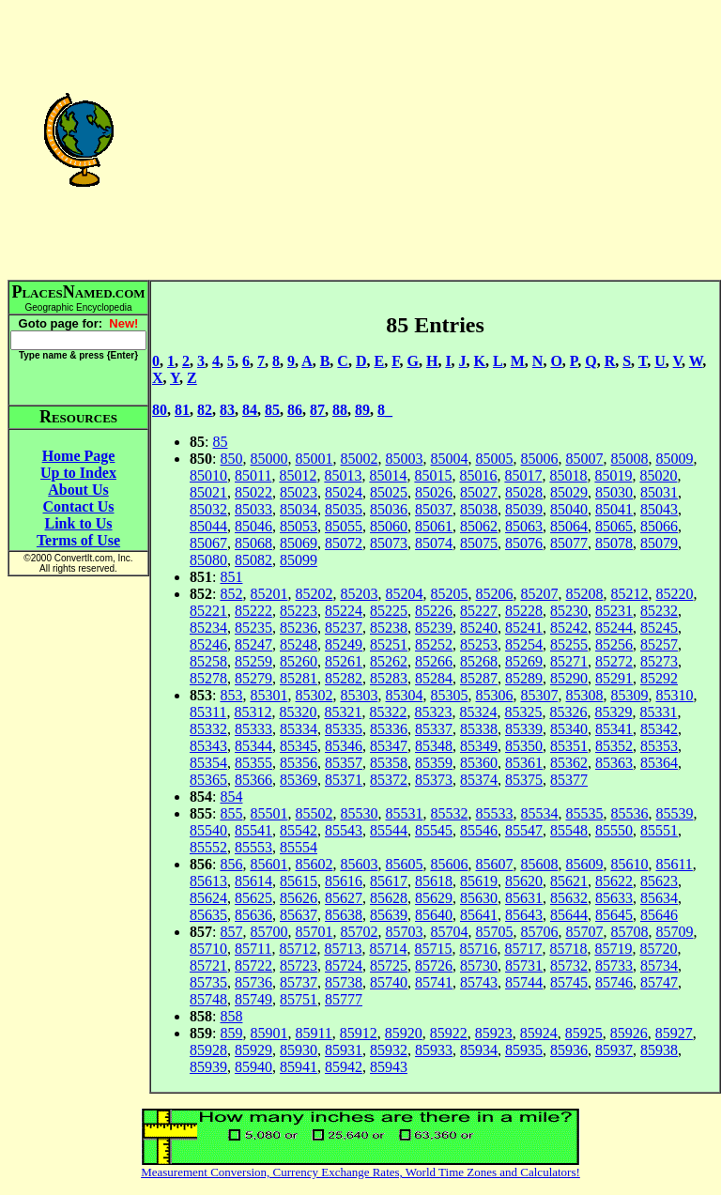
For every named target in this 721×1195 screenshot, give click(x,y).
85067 (208, 543)
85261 (343, 661)
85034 (298, 509)
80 (159, 410)
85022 (253, 492)
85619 (479, 881)
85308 (584, 695)
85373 (434, 780)
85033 (253, 509)
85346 (343, 746)
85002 (358, 459)
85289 (524, 678)
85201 (268, 594)
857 (231, 932)
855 (231, 813)
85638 (343, 915)
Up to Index (78, 473)
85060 (388, 526)
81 (182, 410)
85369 (298, 780)
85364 (659, 763)
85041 (614, 509)
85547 (524, 830)
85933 (434, 1050)
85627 (343, 898)
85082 (253, 560)
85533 (494, 813)
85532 (449, 813)
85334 (298, 729)
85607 (494, 864)
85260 (298, 661)
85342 (659, 729)
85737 (298, 982)
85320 (297, 712)
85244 (614, 628)
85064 (569, 526)
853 (231, 695)
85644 (569, 915)
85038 (479, 509)
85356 (298, 763)
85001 (313, 459)
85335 (343, 729)
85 (272, 410)
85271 (569, 661)
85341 (614, 729)
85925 (584, 1033)
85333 (253, 729)
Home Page (78, 456)
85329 (613, 712)
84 (249, 410)
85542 (298, 830)
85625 (253, 898)
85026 (434, 492)
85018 (568, 475)
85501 (268, 813)
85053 (298, 526)
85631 (524, 898)
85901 (268, 1033)
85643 (524, 915)
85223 (298, 611)
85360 (479, 763)
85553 (253, 847)
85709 (674, 932)
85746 (614, 982)
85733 (614, 965)
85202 (313, 594)
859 (231, 1033)
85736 (253, 982)
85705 (494, 932)
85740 (388, 982)
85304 (403, 695)
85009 (674, 459)
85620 (524, 881)
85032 (208, 509)
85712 (297, 949)
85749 (253, 999)
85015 (433, 475)
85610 (629, 864)
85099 (298, 560)
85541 (253, 830)
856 (231, 864)
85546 (479, 830)
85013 (342, 475)
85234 (208, 628)
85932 (388, 1050)
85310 (674, 695)
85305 (449, 695)
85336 (388, 729)
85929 (253, 1050)
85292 (659, 678)
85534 (539, 813)
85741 (434, 982)
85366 (253, 780)
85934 (479, 1050)
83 (227, 410)
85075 (479, 543)
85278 (208, 678)
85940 (253, 1067)
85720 (658, 949)
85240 (479, 628)
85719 (613, 949)
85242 (569, 628)
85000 (268, 459)
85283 (388, 678)
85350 (524, 746)
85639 (388, 915)
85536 (629, 813)
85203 (358, 594)
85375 (524, 780)
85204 (403, 594)
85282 (343, 678)
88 (339, 410)
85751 (298, 999)
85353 (659, 746)
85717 (523, 949)
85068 (253, 543)
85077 (569, 543)
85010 (208, 475)
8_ (384, 410)
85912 (358, 1033)
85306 (494, 695)
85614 (253, 881)
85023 (298, 492)
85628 (388, 898)
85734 (659, 965)
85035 (343, 509)
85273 (659, 661)
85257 (659, 644)
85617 (388, 881)
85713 (342, 949)
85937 (614, 1050)
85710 (208, 949)
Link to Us (78, 523)
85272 (614, 661)
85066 (659, 526)
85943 (388, 1067)
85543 (343, 830)
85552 (208, 847)
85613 (208, 881)
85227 (479, 611)
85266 (434, 661)
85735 (208, 982)
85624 (208, 898)
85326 (568, 712)
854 (231, 796)
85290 (569, 678)
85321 (342, 712)
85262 (388, 661)
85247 (253, 644)
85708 (629, 932)
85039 (524, 509)
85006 (539, 459)
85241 (524, 628)
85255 (569, 644)
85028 (524, 492)
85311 (208, 712)
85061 (434, 526)
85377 (569, 780)
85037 (434, 509)
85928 (208, 1050)
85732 (569, 965)
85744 (524, 982)
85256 (614, 644)
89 (362, 410)
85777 (343, 999)
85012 (297, 475)
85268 (479, 661)
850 (231, 459)
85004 (449, 459)
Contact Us (79, 506)
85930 (298, 1050)
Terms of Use (78, 540)
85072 (343, 543)
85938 (659, 1050)
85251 (388, 644)
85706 (539, 932)
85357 (343, 763)
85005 (494, 459)
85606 (449, 864)
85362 (569, 763)
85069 (298, 543)
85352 (614, 746)
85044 (208, 526)
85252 (434, 644)
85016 (478, 475)
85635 (208, 915)
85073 (388, 543)
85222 (253, 611)
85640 (434, 915)
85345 (298, 746)
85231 (614, 611)
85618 (434, 881)
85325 (523, 712)
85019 (613, 475)
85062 (479, 526)
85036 (388, 509)
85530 (358, 813)
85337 (434, 729)
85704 (449, 932)
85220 (674, 594)
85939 (208, 1067)
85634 (659, 898)
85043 (659, 509)
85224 (343, 611)
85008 (629, 459)
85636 (253, 915)
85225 (388, 611)
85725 (388, 965)
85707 (584, 932)
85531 (403, 813)
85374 (479, 780)
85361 (524, 763)
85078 (614, 543)
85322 (388, 712)
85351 (569, 746)
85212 (629, 594)
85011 (253, 475)
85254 (524, 644)
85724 (343, 965)
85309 (629, 695)
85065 (614, 526)
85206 (494, 594)
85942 (343, 1067)
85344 (253, 746)
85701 (313, 932)
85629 (434, 898)
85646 (659, 915)
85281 (298, 678)
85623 (659, 881)
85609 (584, 864)
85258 (208, 661)
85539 (674, 813)
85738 (343, 982)
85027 (479, 492)
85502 (313, 813)
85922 (449, 1033)
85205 (449, 594)
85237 (343, 628)
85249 (343, 644)
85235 (253, 628)
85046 (253, 526)
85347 (388, 746)
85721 (208, 965)
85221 (208, 611)
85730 (479, 965)
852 (231, 594)
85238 (388, 628)
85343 (208, 746)
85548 (569, 830)
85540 (208, 830)
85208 (584, 594)
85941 (298, 1067)
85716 (478, 949)
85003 (403, 459)
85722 (253, 965)
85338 (479, 729)
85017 (523, 475)
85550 (614, 830)
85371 (343, 780)
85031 (659, 492)
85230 (569, 611)
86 (294, 410)
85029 (569, 492)
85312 (252, 712)
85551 (659, 830)
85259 (253, 661)
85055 (343, 526)
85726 (434, 965)
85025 (388, 492)
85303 (358, 695)
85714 (388, 949)
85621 (569, 881)
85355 (253, 763)
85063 (524, 526)
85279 (253, 678)
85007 (584, 459)
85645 (614, 915)
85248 (298, 644)
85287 (479, 678)
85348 (434, 746)
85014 (388, 475)
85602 (313, 864)
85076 (524, 543)
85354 (208, 763)
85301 (268, 695)
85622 (614, 881)
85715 (433, 949)
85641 (479, 915)
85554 (298, 847)
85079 (659, 543)
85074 (434, 543)
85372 (388, 780)
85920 (403, 1033)
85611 (673, 864)
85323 (433, 712)
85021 (208, 492)
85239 (434, 628)
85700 (268, 932)
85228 (524, 611)
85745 (569, 982)
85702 (358, 932)
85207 (539, 594)
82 (204, 410)
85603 (358, 864)
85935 (524, 1050)
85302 (313, 695)
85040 (569, 509)
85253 (479, 644)
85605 (403, 864)
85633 (614, 898)
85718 (568, 949)
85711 (253, 949)
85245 (659, 628)
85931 (343, 1050)
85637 (298, 915)
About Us (78, 490)
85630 (479, 898)
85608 (539, 864)
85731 (524, 965)
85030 (614, 492)
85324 (478, 712)
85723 (298, 965)
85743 (479, 982)
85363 (614, 763)
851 (231, 577)
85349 (479, 746)
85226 (434, 611)
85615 (298, 881)
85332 (208, 729)
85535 (584, 813)
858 (231, 1016)
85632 (569, 898)
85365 (208, 780)
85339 (524, 729)
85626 (298, 898)
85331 (658, 712)
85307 (539, 695)
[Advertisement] (435, 139)
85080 (208, 560)
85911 (313, 1033)
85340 (569, 729)
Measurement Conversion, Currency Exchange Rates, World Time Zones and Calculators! (360, 1172)
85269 (524, 661)
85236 (298, 628)
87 (317, 410)
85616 (343, 881)
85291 (614, 678)
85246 (208, 644)
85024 (343, 492)
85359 (434, 763)
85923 (494, 1033)
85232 (659, 611)
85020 (658, 475)
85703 (403, 932)
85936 (569, 1050)
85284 (434, 678)
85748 (208, 999)
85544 (388, 830)
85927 (674, 1033)
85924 (539, 1033)
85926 (629, 1033)
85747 (659, 982)
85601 (268, 864)
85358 (388, 763)
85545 (434, 830)
